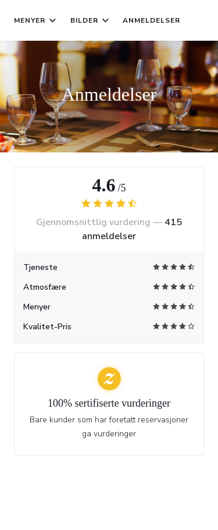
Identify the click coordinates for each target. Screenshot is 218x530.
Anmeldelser (151, 20)
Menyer (35, 20)
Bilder (89, 20)
